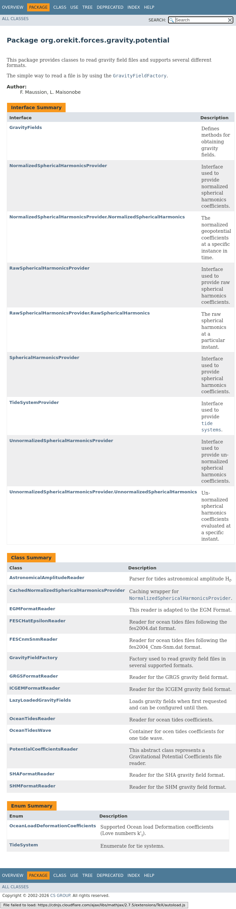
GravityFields (25, 127)
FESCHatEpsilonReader (37, 620)
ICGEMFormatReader (34, 688)
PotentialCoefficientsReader (43, 749)
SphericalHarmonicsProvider (44, 357)
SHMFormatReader (32, 785)
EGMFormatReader (32, 608)
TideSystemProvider (34, 402)
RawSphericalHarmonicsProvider (49, 268)
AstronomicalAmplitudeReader (46, 577)
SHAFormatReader (32, 773)
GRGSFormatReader (33, 676)
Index (134, 7)
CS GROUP (60, 895)
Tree (87, 7)
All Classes (15, 18)
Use (74, 7)
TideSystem (23, 844)
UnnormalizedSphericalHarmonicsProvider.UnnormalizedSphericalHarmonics (103, 491)
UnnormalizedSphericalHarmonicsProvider (61, 440)
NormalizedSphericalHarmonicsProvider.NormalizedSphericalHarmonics (97, 216)
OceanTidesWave (30, 730)
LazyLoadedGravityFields (40, 700)
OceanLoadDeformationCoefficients (52, 825)
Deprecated (110, 7)
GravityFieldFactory (33, 657)
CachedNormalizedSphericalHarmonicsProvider (67, 590)
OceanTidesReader (32, 718)
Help (149, 7)
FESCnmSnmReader (33, 639)
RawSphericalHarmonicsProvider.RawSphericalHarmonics (79, 313)
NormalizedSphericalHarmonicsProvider (58, 165)
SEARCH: (157, 20)
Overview (12, 7)
